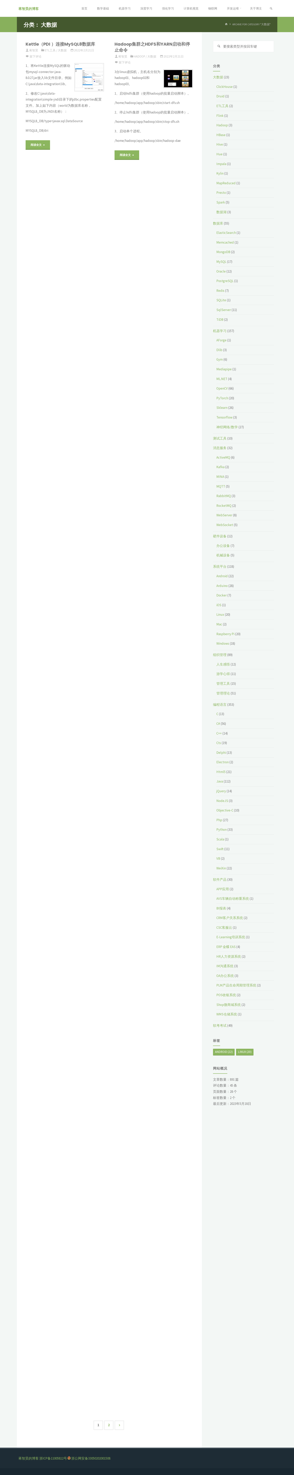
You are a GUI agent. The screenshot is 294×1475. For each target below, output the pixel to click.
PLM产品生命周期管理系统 (236, 985)
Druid (220, 96)
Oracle (221, 271)
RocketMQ (223, 505)
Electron (222, 762)
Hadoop (139, 56)
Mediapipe (224, 369)
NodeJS (222, 801)
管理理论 (223, 693)
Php (219, 820)
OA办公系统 (225, 976)
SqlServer (223, 310)
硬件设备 (220, 536)
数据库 (218, 223)
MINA (220, 477)
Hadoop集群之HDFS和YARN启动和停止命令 (152, 47)
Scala (220, 839)
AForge (221, 340)
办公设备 (223, 546)
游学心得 (223, 674)
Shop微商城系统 (228, 1005)
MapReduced (226, 183)
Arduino (222, 586)
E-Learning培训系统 (230, 937)
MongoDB (223, 252)
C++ (219, 733)
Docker (221, 595)
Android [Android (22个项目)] (224, 1052)
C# (218, 724)
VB (218, 859)
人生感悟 (223, 664)
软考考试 (220, 1026)
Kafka (220, 467)
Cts (218, 743)
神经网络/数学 (227, 427)
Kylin (220, 173)
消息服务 (220, 448)
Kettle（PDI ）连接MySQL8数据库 (60, 44)
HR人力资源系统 (228, 956)
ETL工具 (50, 50)
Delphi (221, 752)
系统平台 (220, 567)
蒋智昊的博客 (29, 8)
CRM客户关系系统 (229, 918)
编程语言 (220, 704)
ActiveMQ (223, 457)
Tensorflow (224, 417)
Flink (220, 115)
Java (219, 781)
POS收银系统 (226, 995)
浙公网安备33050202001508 (90, 1458)
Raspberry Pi (225, 634)
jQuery (221, 791)
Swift (220, 849)
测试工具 (220, 438)
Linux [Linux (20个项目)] (245, 1052)
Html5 (221, 772)
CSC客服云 (224, 928)
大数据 (62, 50)
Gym (219, 359)
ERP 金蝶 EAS (226, 947)
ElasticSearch (226, 233)
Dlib (219, 350)
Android (222, 576)
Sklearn (221, 408)
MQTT (220, 486)
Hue (219, 154)
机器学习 (220, 331)
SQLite (221, 300)
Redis (220, 290)
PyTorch (222, 398)
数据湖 (221, 212)
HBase (221, 135)
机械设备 (223, 555)
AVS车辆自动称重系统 (232, 899)
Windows (222, 643)
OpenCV (222, 388)
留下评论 (35, 56)
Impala (221, 164)
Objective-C (224, 810)
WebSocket (224, 525)
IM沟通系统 (224, 966)
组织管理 (220, 655)
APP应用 (222, 889)
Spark (220, 202)
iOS (218, 605)
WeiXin (221, 868)
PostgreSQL (224, 281)
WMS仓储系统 (226, 1014)
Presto (221, 193)
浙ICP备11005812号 (53, 1458)
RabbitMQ (223, 496)
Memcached (225, 242)
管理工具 (223, 684)
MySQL (221, 262)
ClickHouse (224, 87)
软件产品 (220, 880)
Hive (219, 144)
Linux (220, 615)
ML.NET (221, 379)
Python (221, 830)
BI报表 (221, 908)
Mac (219, 624)
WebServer (224, 515)
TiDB (219, 319)
